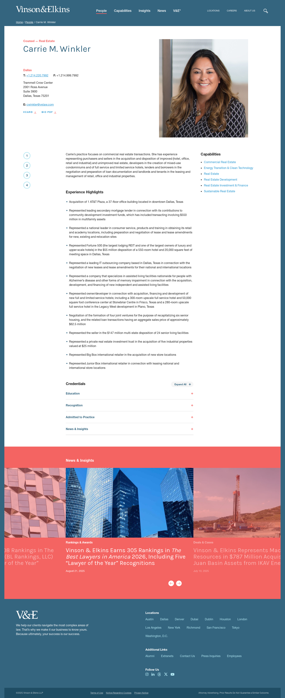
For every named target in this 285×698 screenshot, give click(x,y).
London (242, 619)
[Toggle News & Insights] (129, 429)
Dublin (209, 619)
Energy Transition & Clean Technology (228, 167)
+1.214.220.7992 (37, 75)
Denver (179, 619)
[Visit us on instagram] (146, 674)
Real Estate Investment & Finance (226, 185)
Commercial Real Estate (220, 162)
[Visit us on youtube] (172, 674)
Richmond (193, 627)
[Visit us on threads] (159, 674)
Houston (225, 619)
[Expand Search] (265, 10)
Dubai (194, 619)
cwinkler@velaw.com (40, 104)
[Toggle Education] (129, 395)
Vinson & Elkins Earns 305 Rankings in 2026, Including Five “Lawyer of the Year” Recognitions (126, 556)
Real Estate (211, 173)
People (29, 22)
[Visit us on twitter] (166, 674)
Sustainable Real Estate (219, 191)
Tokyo (235, 627)
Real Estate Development (220, 179)
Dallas (164, 619)
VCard (30, 112)
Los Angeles (153, 627)
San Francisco (216, 627)
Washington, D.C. (156, 636)
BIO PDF (49, 112)
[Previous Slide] (171, 583)
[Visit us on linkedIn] (152, 674)
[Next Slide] (179, 583)
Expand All (182, 384)
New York (174, 627)
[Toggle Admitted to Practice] (129, 417)
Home (19, 22)
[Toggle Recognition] (129, 405)
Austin (149, 619)
